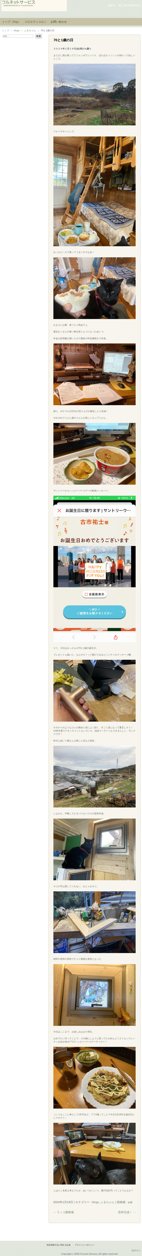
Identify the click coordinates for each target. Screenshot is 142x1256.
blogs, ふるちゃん (103, 1202)
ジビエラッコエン (35, 21)
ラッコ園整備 (63, 1212)
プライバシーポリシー (85, 1245)
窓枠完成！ (127, 1212)
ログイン (136, 1250)
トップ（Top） (11, 21)
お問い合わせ (59, 21)
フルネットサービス (34, 5)
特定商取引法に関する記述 (59, 1245)
